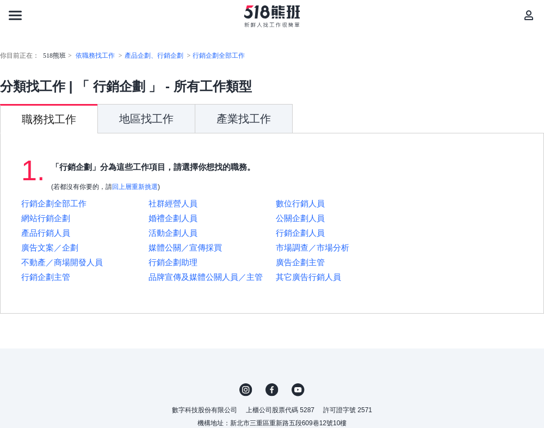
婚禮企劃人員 (173, 218)
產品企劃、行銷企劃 (154, 55)
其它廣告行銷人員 (308, 277)
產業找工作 (244, 119)
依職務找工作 (95, 55)
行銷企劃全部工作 (219, 55)
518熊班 (54, 55)
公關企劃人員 (300, 218)
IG (245, 389)
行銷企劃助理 (173, 262)
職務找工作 (49, 119)
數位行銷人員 (300, 203)
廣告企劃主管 (300, 262)
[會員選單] (528, 15)
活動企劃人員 (173, 232)
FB (272, 389)
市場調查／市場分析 (312, 247)
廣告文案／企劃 (49, 247)
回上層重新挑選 (135, 187)
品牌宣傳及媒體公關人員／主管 (206, 277)
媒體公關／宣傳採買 (185, 247)
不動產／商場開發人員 (62, 262)
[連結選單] (15, 15)
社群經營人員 (173, 203)
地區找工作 (146, 119)
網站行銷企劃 (45, 218)
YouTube (298, 389)
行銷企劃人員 (300, 232)
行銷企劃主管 (45, 277)
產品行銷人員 (45, 232)
